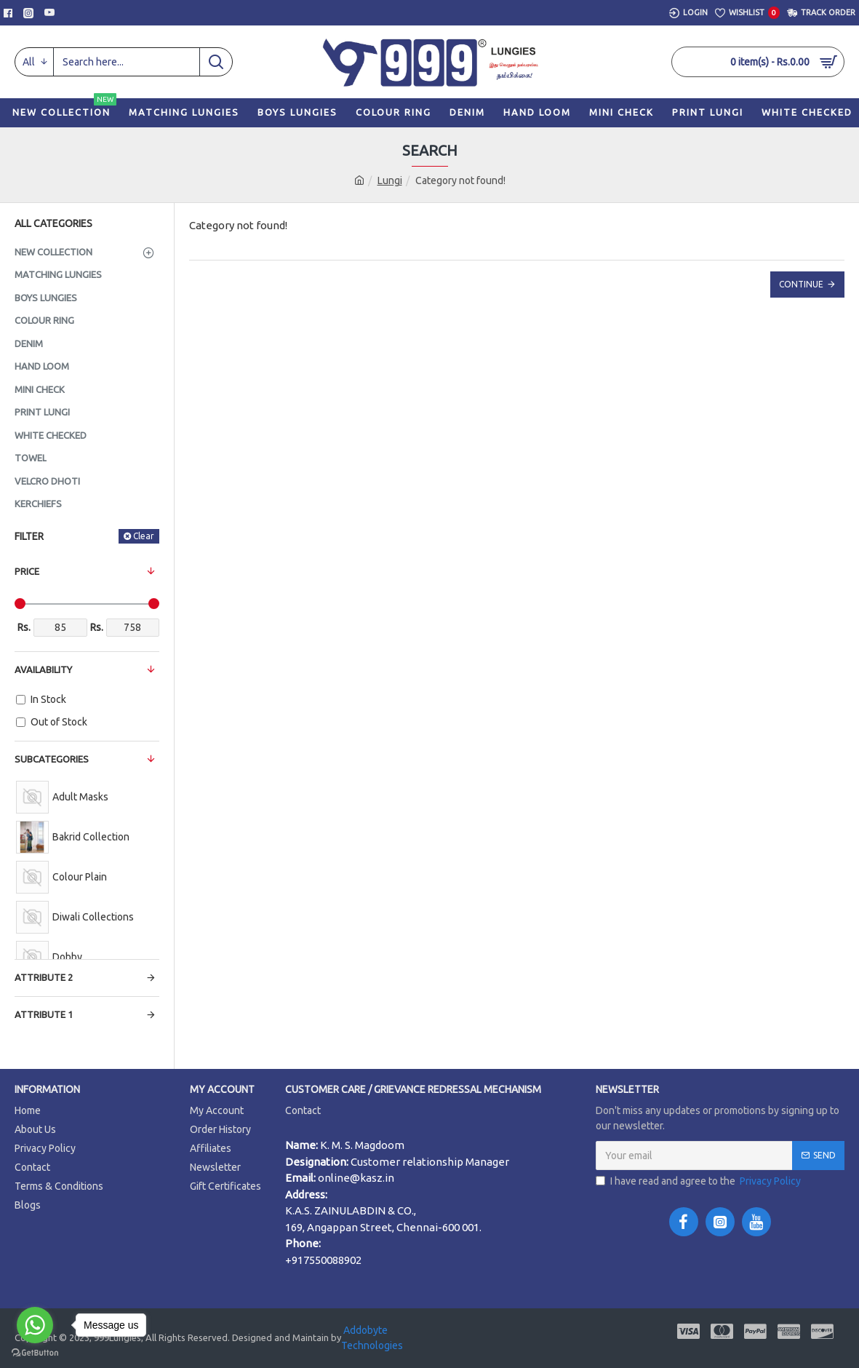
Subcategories (52, 759)
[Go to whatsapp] (35, 1325)
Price (27, 571)
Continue (801, 284)
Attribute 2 (44, 977)
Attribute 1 (44, 1014)
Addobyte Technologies (372, 1337)
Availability (43, 669)
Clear (143, 536)
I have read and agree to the (699, 1181)
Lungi (389, 180)
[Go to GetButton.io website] (35, 1353)
